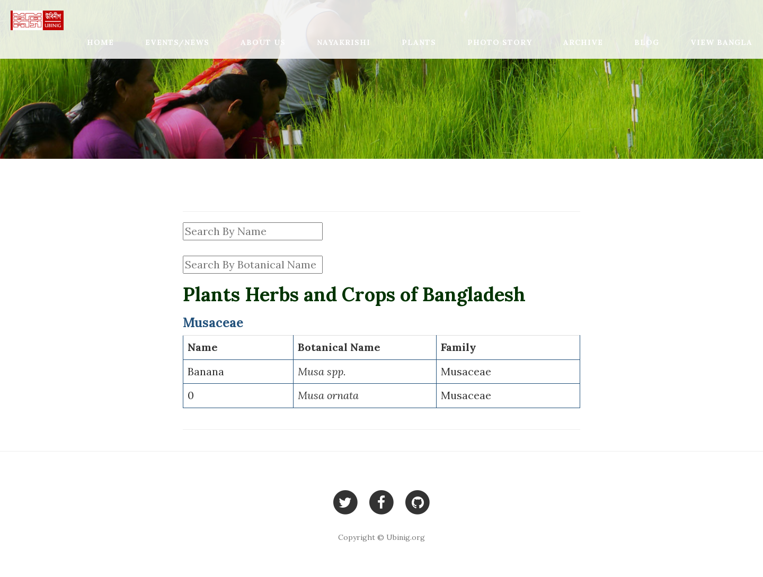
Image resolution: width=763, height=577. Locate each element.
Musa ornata (328, 395)
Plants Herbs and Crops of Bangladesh (354, 294)
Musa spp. (322, 371)
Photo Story (499, 42)
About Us (263, 42)
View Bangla (721, 42)
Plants (419, 42)
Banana (206, 371)
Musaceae (466, 371)
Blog (646, 42)
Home (100, 42)
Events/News (177, 42)
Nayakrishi (343, 42)
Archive (583, 42)
